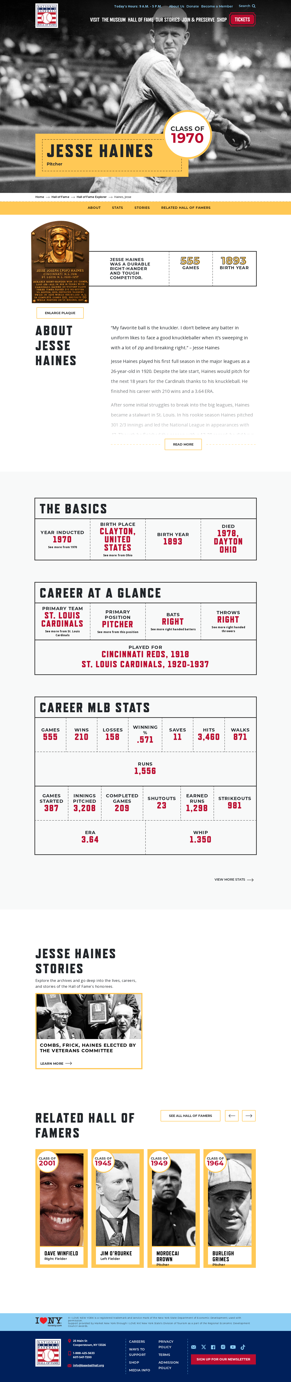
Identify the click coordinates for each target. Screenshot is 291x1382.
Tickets (242, 19)
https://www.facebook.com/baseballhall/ (213, 1347)
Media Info (139, 1370)
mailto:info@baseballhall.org (193, 1347)
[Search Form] (244, 6)
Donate (192, 6)
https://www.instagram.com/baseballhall (223, 1347)
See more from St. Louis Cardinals (62, 633)
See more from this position (117, 632)
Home (39, 197)
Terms (164, 1355)
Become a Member (217, 6)
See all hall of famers (190, 1116)
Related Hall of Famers (186, 208)
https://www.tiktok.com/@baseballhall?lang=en (243, 1347)
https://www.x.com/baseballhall (203, 1346)
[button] (232, 1115)
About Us (176, 6)
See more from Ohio (117, 555)
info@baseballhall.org (88, 1365)
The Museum (114, 20)
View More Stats (230, 880)
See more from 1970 (62, 547)
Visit (95, 20)
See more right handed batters (173, 629)
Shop (222, 20)
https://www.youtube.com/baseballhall (233, 1347)
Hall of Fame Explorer (92, 197)
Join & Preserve (198, 20)
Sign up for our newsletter (223, 1359)
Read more (183, 444)
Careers (137, 1342)
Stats (117, 208)
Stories (142, 208)
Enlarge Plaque (60, 313)
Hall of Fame (140, 20)
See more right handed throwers (228, 629)
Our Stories (168, 20)
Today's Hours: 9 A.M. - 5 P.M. (138, 6)
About (94, 208)
